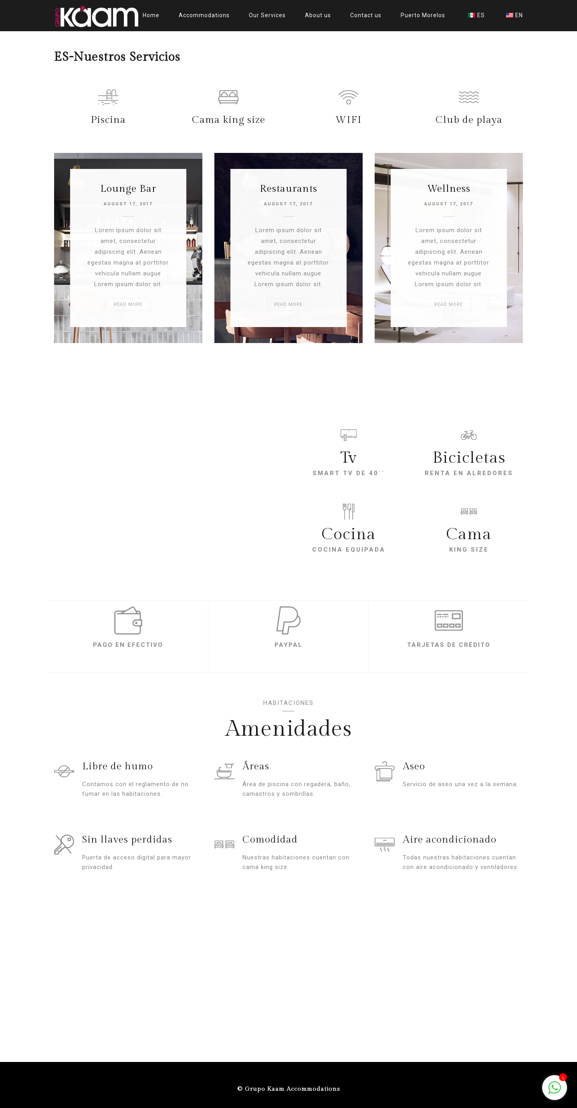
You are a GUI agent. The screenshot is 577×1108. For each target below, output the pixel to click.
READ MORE (128, 304)
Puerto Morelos (423, 15)
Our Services (267, 15)
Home (151, 15)
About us (318, 15)
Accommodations (204, 15)
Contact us (365, 15)
